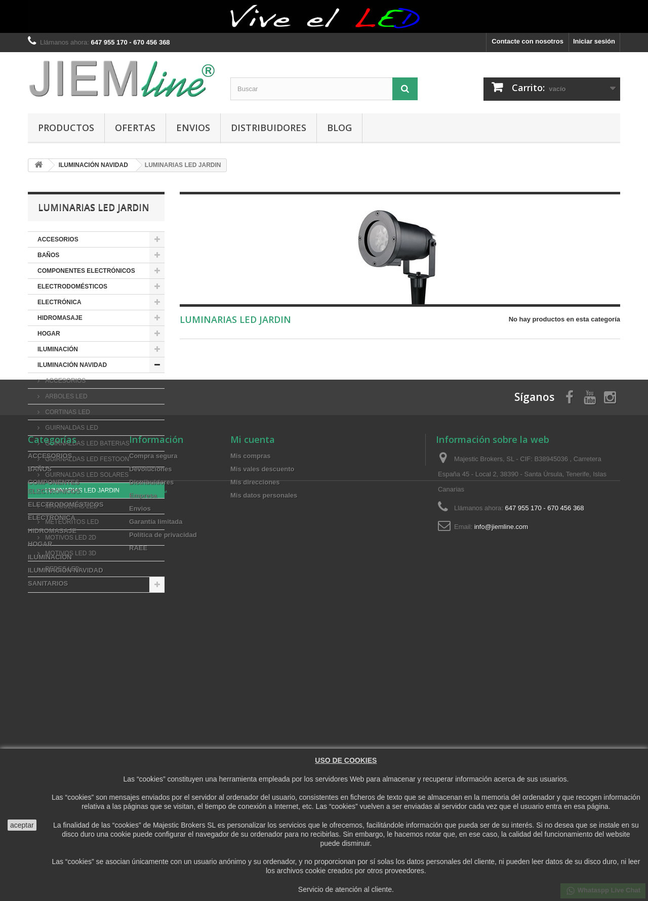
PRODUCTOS (66, 127)
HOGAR (48, 333)
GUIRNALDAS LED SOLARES (86, 474)
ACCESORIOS (57, 239)
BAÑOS (48, 255)
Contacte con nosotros (527, 41)
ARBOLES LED (66, 396)
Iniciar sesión (594, 41)
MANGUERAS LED (71, 506)
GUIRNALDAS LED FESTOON (86, 459)
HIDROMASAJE (60, 317)
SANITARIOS (55, 584)
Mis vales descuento (262, 722)
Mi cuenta (252, 693)
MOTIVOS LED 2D (70, 537)
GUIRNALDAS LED (71, 427)
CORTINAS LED (67, 412)
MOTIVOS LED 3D (70, 553)
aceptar (22, 825)
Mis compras (250, 709)
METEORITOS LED (71, 521)
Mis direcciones (255, 736)
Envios (193, 127)
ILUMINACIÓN (57, 349)
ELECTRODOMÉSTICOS (72, 286)
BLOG (339, 127)
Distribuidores (268, 127)
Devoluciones (150, 722)
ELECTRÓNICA (59, 302)
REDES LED (61, 568)
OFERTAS (135, 127)
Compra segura (153, 709)
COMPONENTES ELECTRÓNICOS (86, 270)
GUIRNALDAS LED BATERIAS (87, 443)
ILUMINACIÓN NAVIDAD (72, 364)
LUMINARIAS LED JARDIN (81, 490)
